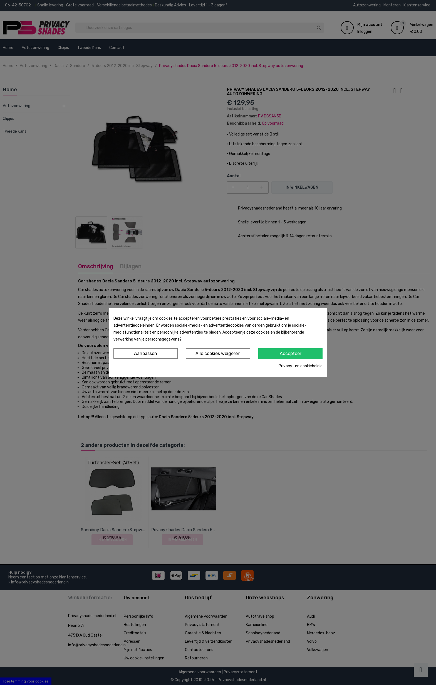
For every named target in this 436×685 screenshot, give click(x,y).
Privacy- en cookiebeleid (301, 366)
